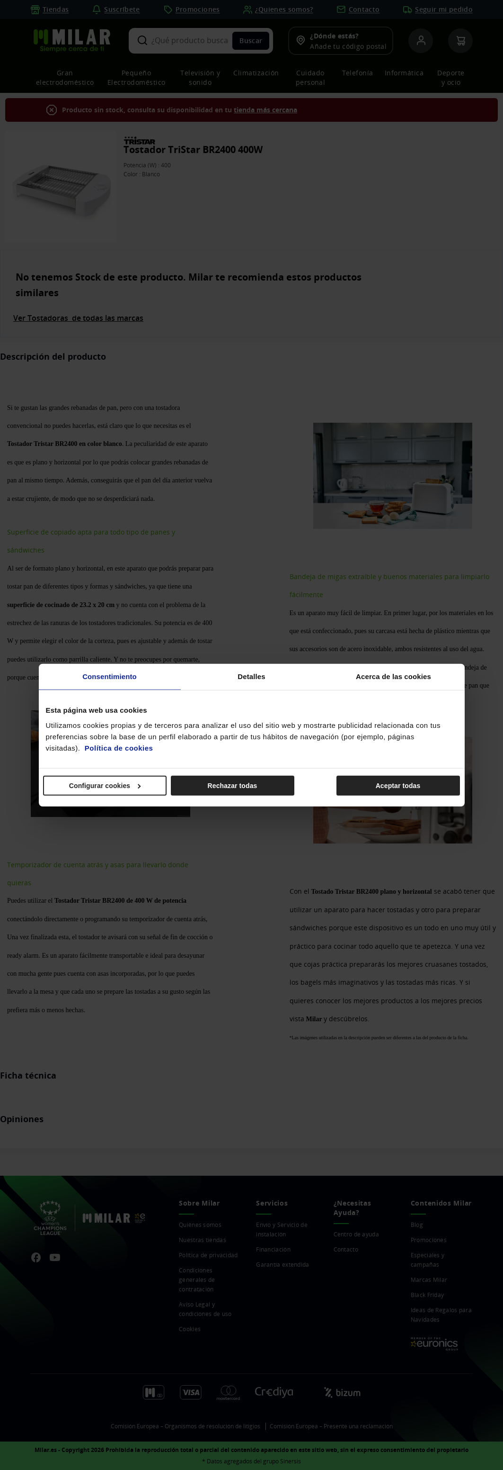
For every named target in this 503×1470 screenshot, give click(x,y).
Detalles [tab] (251, 676)
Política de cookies (119, 748)
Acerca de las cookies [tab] (393, 676)
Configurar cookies (105, 785)
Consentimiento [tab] (109, 676)
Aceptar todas (398, 785)
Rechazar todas (232, 785)
